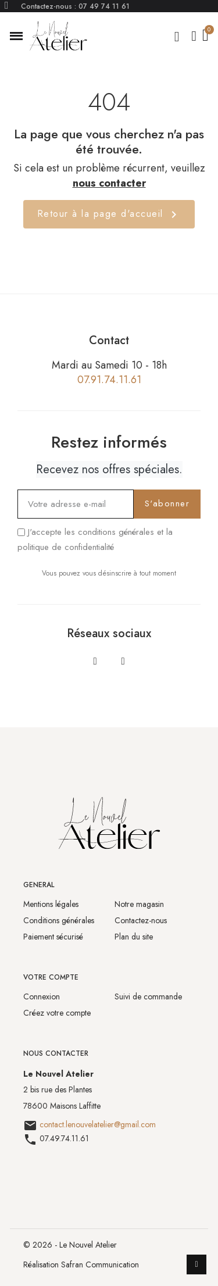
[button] (16, 36)
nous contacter (109, 183)
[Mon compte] (193, 36)
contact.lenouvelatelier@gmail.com (98, 1124)
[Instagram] (123, 661)
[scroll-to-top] (196, 1264)
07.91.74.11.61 (109, 379)
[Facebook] (95, 661)
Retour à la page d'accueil (109, 214)
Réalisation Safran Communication (81, 1264)
